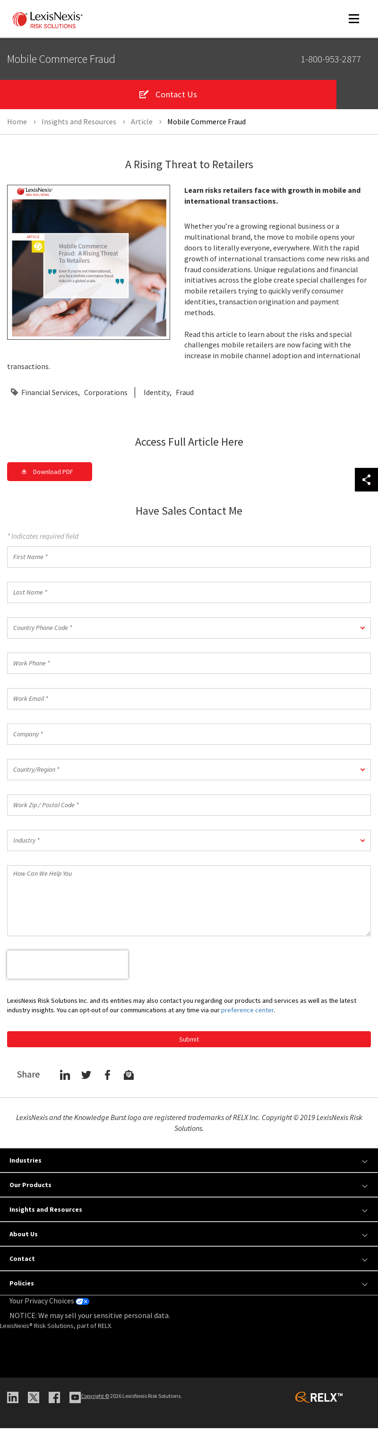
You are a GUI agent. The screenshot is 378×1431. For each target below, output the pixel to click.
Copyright (95, 1398)
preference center (247, 1013)
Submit (189, 1042)
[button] (189, 630)
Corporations (106, 395)
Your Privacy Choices (49, 1303)
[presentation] (67, 967)
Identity (157, 395)
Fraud (185, 395)
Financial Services (49, 395)
